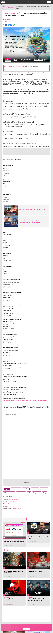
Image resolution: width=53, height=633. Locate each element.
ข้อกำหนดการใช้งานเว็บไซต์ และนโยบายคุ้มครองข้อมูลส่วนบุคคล (26, 626)
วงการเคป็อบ (35, 489)
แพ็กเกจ (12, 2)
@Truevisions (9, 506)
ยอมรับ (25, 629)
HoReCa (35, 2)
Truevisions (11, 501)
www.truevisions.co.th (13, 499)
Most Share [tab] (38, 519)
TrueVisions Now (13, 511)
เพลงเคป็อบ (26, 489)
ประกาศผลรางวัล (16, 489)
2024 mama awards (9, 493)
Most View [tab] (15, 519)
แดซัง (29, 493)
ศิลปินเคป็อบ (44, 489)
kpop (44, 493)
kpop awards (36, 493)
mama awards (21, 493)
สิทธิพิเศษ (20, 2)
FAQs (41, 2)
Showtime (28, 2)
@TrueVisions (11, 504)
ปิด (28, 629)
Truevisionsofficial (16, 508)
